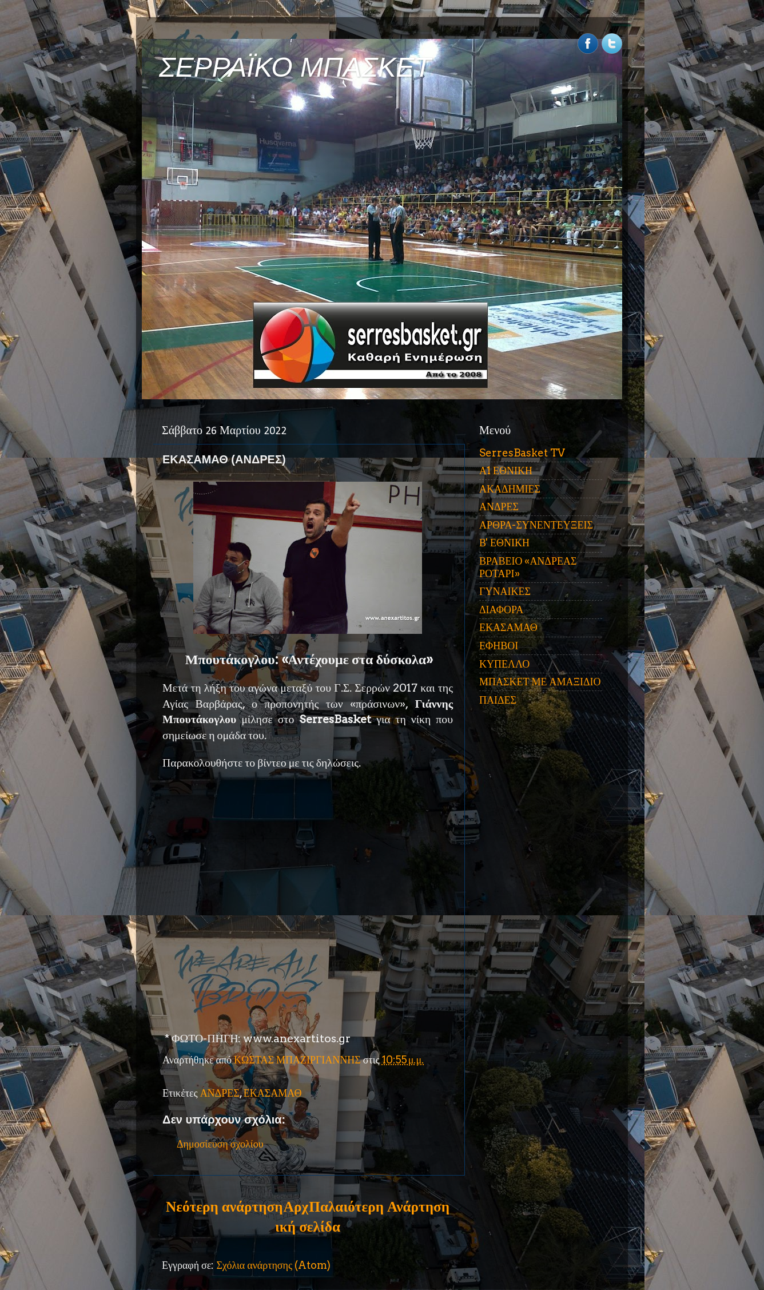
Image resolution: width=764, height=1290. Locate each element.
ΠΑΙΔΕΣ (497, 700)
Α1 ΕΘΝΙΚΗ (505, 471)
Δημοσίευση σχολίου (220, 1144)
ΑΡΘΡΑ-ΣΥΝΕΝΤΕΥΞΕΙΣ (536, 525)
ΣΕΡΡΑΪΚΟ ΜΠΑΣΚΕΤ (295, 67)
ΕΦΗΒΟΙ (498, 646)
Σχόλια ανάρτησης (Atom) (273, 1265)
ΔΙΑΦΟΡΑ (501, 610)
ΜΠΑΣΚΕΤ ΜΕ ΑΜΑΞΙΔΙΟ (540, 682)
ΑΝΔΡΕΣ (220, 1093)
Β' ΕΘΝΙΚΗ (504, 543)
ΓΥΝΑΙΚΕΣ (505, 591)
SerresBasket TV (522, 453)
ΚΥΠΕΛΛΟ (504, 664)
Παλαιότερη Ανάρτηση (379, 1206)
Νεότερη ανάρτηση (224, 1206)
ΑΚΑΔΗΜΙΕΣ (509, 489)
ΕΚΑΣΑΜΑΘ (273, 1093)
